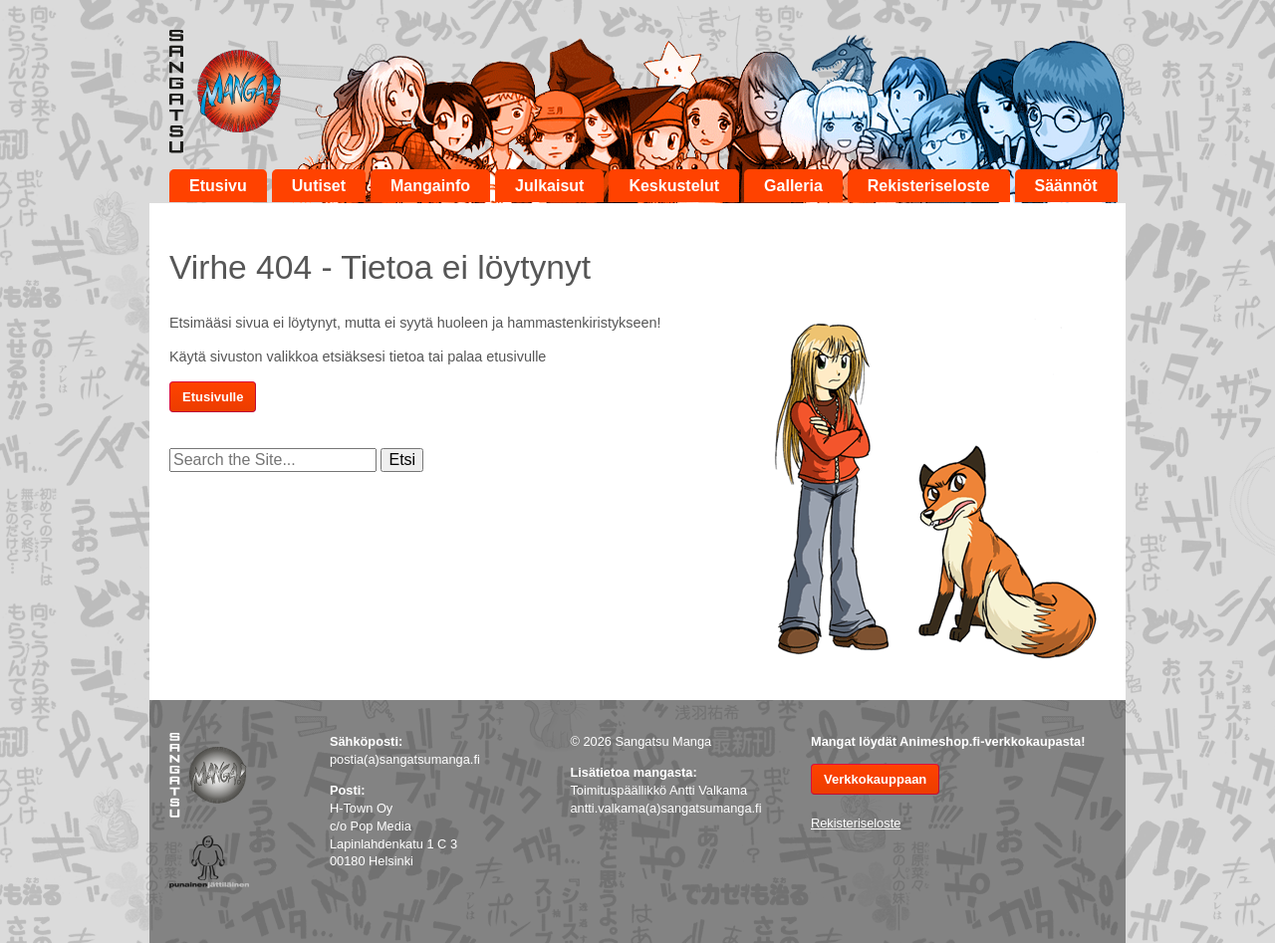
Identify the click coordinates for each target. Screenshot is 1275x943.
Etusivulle (212, 396)
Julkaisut (549, 185)
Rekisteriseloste (929, 185)
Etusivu (218, 185)
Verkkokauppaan (875, 779)
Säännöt (1066, 185)
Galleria (793, 185)
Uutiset (319, 185)
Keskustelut (674, 185)
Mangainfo (430, 185)
